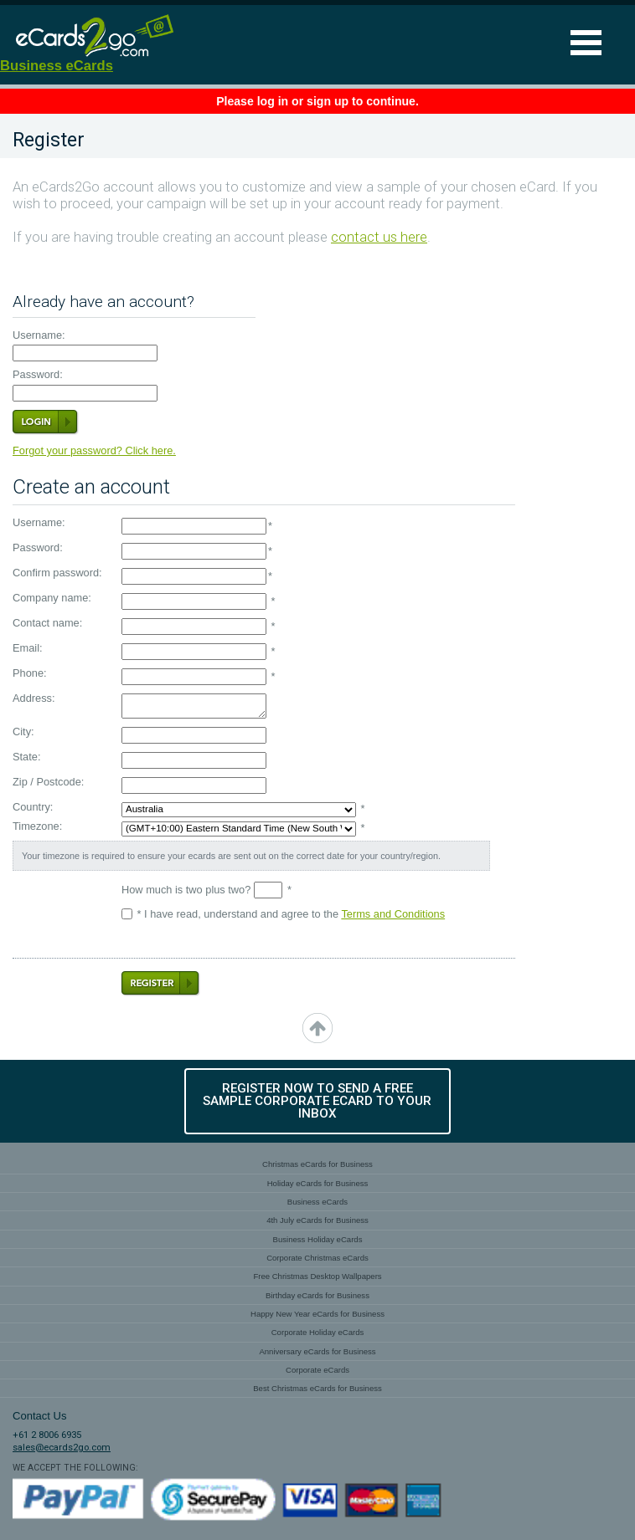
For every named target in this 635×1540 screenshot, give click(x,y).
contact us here (379, 237)
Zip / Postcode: (48, 782)
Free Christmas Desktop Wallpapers (317, 1276)
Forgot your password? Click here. (94, 450)
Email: (28, 648)
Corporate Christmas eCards (317, 1257)
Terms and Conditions (393, 914)
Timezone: (37, 826)
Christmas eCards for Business (317, 1164)
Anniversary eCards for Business (317, 1351)
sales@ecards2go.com (62, 1447)
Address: (34, 698)
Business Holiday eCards (318, 1239)
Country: (33, 807)
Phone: (30, 673)
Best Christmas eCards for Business (317, 1388)
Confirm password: (57, 573)
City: (23, 732)
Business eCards (56, 66)
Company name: (52, 598)
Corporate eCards (317, 1369)
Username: (39, 335)
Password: (38, 375)
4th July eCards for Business (317, 1220)
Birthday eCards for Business (317, 1295)
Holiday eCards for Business (318, 1183)
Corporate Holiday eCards (317, 1332)
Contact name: (47, 623)
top (317, 1028)
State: (26, 757)
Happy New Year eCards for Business (317, 1313)
